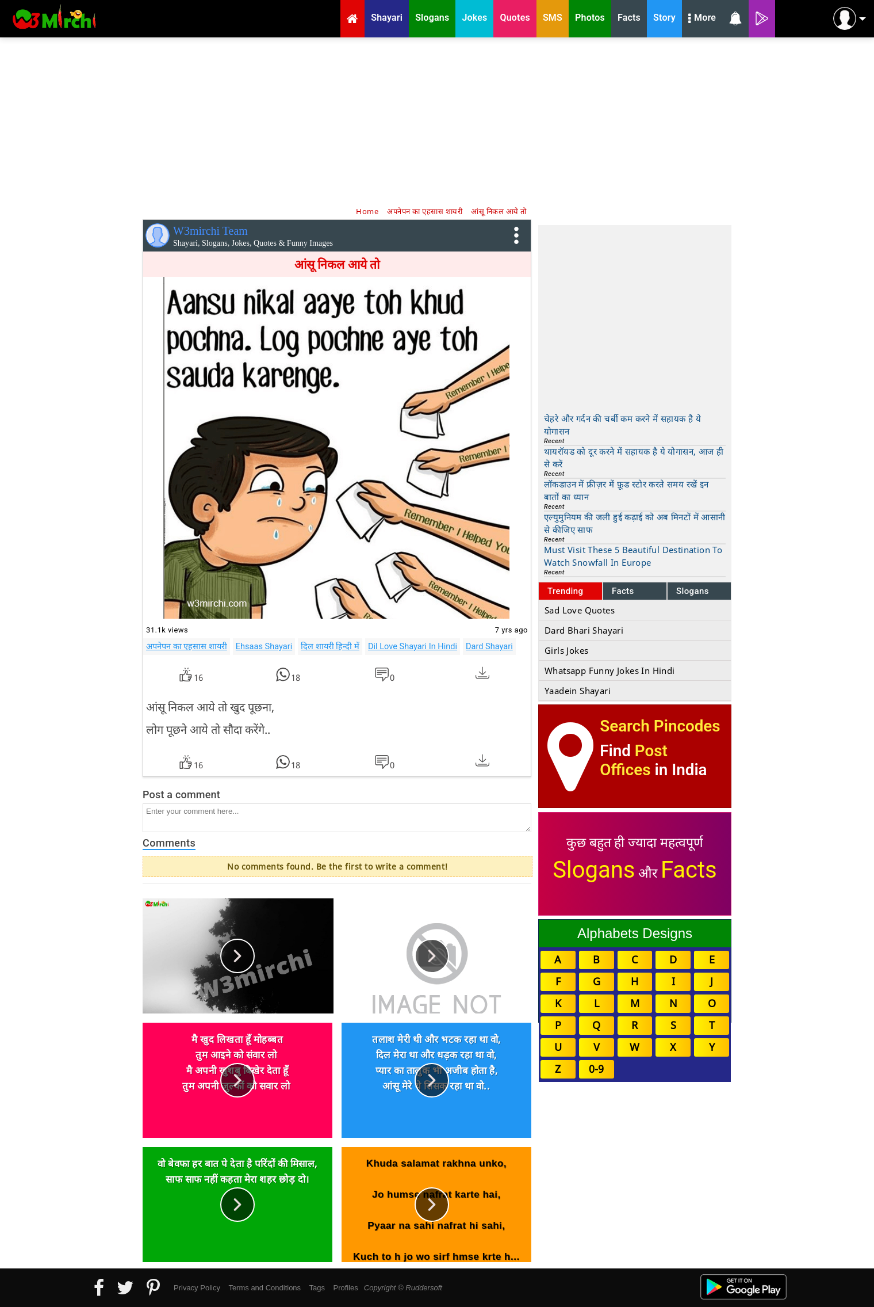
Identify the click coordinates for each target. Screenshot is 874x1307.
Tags (317, 1287)
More (702, 19)
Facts (623, 591)
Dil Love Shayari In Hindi (412, 646)
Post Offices (634, 760)
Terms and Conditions (264, 1287)
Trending (565, 591)
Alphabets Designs (634, 933)
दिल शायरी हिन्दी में (330, 646)
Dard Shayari (489, 646)
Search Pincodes (660, 726)
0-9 (596, 1069)
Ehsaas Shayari (264, 646)
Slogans (692, 591)
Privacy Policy (197, 1287)
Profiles (345, 1287)
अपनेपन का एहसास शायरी (186, 646)
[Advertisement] (437, 120)
